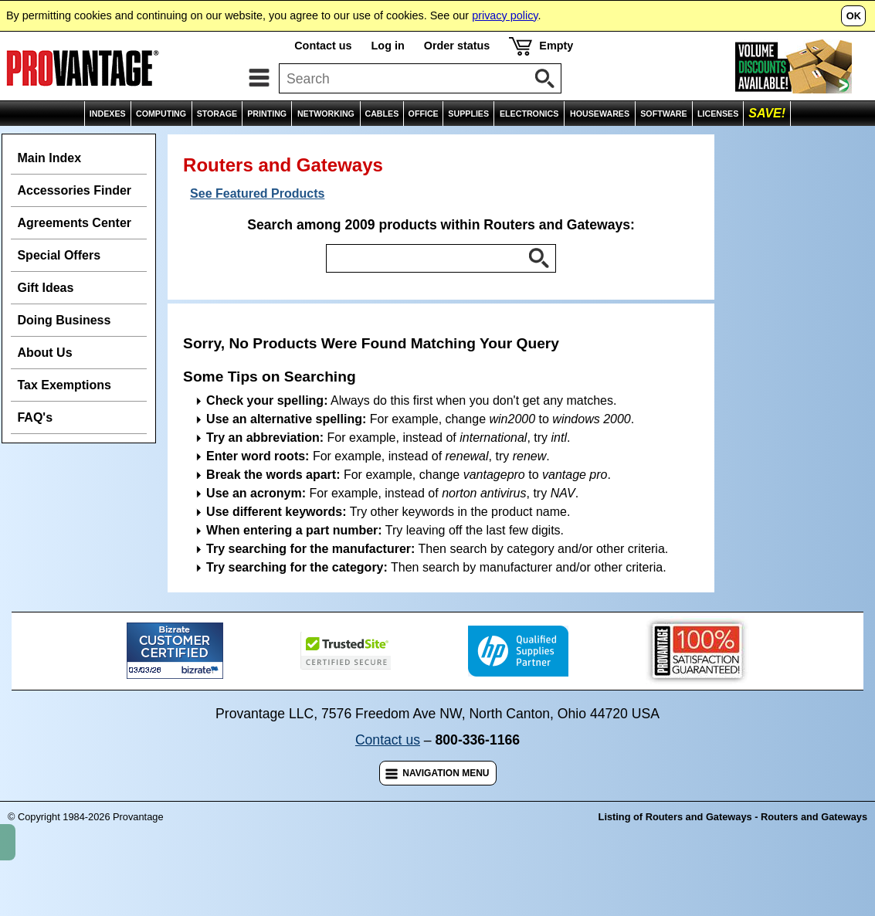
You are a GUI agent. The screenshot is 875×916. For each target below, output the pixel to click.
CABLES (381, 113)
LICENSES (717, 113)
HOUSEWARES (599, 113)
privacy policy (505, 15)
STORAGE (217, 113)
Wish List (759, 142)
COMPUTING (161, 113)
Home (24, 142)
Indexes (76, 142)
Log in (388, 45)
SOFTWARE (663, 113)
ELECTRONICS (529, 113)
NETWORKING (325, 113)
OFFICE (424, 113)
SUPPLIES (468, 113)
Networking (143, 142)
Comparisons (831, 142)
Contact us (322, 45)
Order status (457, 45)
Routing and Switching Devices (273, 142)
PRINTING (267, 113)
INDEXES (108, 113)
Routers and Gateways (435, 142)
